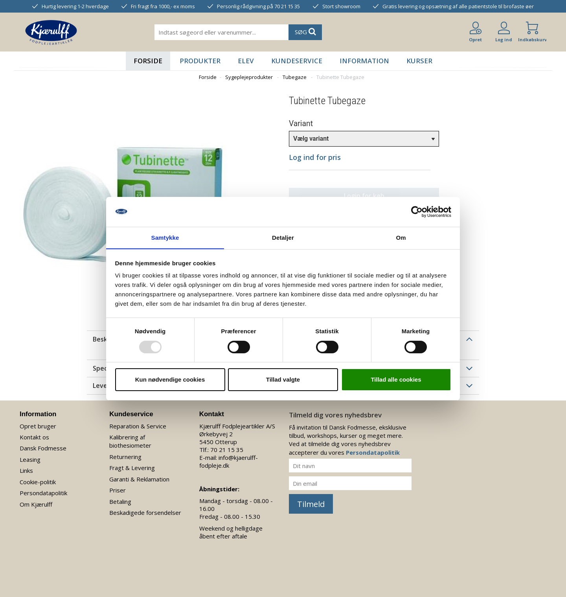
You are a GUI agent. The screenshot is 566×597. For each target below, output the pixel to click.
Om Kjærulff (36, 504)
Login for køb (360, 195)
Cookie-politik (38, 482)
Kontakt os (34, 437)
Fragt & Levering (132, 468)
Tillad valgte (283, 380)
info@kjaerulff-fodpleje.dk (228, 461)
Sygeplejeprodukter (249, 77)
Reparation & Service (137, 426)
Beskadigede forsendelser (145, 512)
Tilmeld (311, 504)
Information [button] (364, 60)
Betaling (120, 501)
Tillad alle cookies (396, 380)
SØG (305, 32)
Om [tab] (401, 237)
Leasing (30, 459)
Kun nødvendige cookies (170, 380)
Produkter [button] (200, 60)
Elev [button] (246, 60)
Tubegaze (295, 77)
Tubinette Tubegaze (340, 77)
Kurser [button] (419, 60)
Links (26, 470)
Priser (117, 490)
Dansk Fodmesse (43, 448)
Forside (148, 60)
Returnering (125, 457)
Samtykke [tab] (165, 237)
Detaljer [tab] (283, 237)
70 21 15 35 (226, 450)
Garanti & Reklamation (139, 479)
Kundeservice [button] (296, 60)
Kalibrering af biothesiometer (130, 441)
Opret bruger (38, 426)
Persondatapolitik (43, 493)
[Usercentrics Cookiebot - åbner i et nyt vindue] (416, 211)
